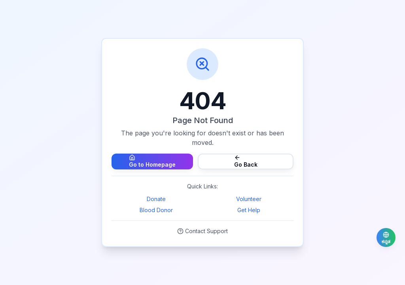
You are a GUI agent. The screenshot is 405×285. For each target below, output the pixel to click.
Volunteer (248, 199)
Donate (156, 199)
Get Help (248, 210)
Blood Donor (156, 210)
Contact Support (202, 231)
